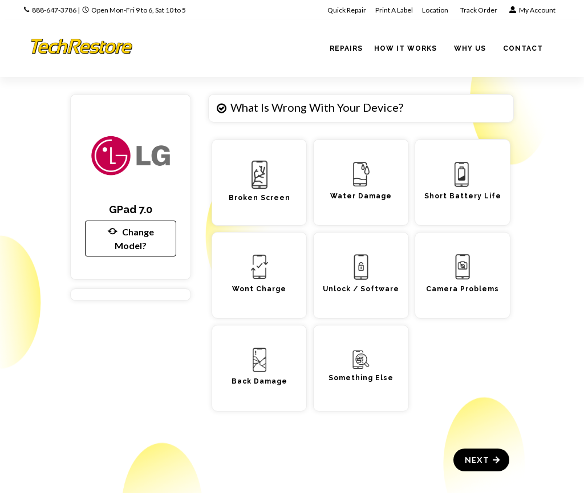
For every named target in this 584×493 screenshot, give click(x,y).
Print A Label (394, 10)
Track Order (479, 10)
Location (435, 10)
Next (483, 460)
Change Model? (131, 238)
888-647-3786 (54, 10)
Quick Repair (346, 10)
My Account (532, 10)
